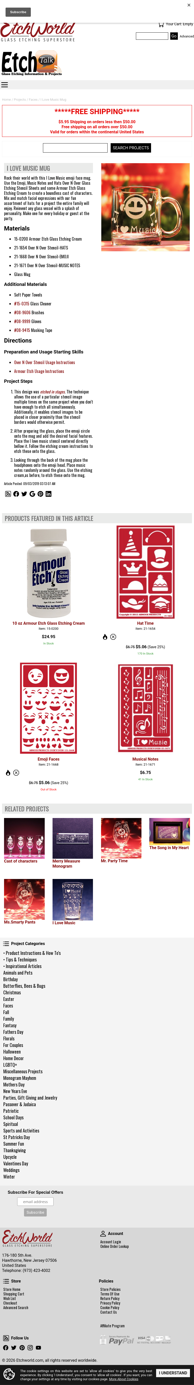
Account (103, 1234)
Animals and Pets (17, 972)
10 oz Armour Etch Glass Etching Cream (48, 623)
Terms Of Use (109, 1294)
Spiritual (10, 1124)
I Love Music (64, 922)
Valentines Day (15, 1163)
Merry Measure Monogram (66, 864)
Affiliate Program (112, 1326)
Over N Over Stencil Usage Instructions (44, 362)
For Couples (13, 1045)
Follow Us (6, 1338)
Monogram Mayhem (19, 1078)
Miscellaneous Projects (22, 1071)
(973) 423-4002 (36, 1270)
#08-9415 (22, 330)
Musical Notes (145, 759)
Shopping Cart (13, 1294)
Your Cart (161, 24)
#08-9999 (22, 321)
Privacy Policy (110, 1303)
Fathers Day (13, 1032)
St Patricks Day (16, 1137)
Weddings (11, 1170)
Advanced (187, 36)
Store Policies (110, 1289)
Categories (4, 84)
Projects (20, 99)
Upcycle (10, 1156)
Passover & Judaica (19, 1104)
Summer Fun (13, 1143)
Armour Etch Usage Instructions (39, 371)
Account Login (110, 1242)
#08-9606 (22, 312)
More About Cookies (123, 1379)
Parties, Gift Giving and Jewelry (30, 1097)
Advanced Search (15, 1307)
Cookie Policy (109, 1307)
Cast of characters (20, 861)
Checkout (10, 1303)
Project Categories (6, 944)
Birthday (10, 979)
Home (6, 99)
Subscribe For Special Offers (35, 1192)
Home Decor (13, 1058)
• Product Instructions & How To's (32, 953)
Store (6, 1281)
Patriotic (11, 1110)
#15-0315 (21, 304)
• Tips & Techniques (20, 959)
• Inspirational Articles (22, 966)
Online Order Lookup (114, 1246)
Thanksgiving (14, 1150)
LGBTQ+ (10, 1064)
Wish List (9, 1298)
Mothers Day (14, 1084)
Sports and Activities (21, 1130)
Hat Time (145, 623)
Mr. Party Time (114, 860)
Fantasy (9, 1025)
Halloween (12, 1051)
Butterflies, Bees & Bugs (24, 985)
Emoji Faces (49, 759)
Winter (9, 1176)
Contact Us (108, 1312)
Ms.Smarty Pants (19, 922)
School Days (13, 1117)
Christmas (12, 992)
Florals (8, 1038)
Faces (8, 1005)
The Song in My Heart (169, 847)
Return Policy (109, 1298)
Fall (6, 1012)
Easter (8, 999)
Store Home (11, 1289)
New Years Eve (15, 1091)
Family (8, 1018)
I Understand (173, 1373)
